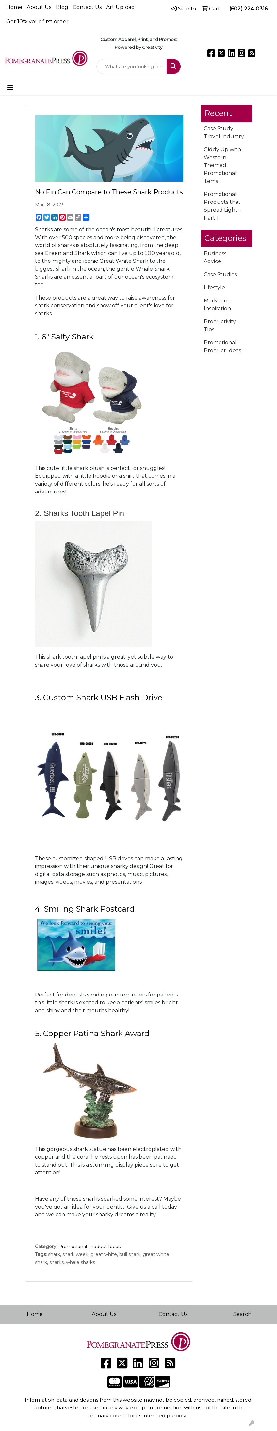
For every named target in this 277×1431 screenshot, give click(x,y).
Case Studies (220, 274)
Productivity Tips (220, 326)
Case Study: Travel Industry (224, 133)
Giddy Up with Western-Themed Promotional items (222, 165)
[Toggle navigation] (10, 87)
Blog (62, 7)
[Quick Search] (131, 66)
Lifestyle (214, 287)
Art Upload (120, 7)
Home (14, 7)
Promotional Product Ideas (89, 1246)
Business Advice (215, 257)
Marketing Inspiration (217, 305)
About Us (39, 7)
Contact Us (87, 7)
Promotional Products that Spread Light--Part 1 (222, 206)
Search (242, 1314)
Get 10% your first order (37, 21)
